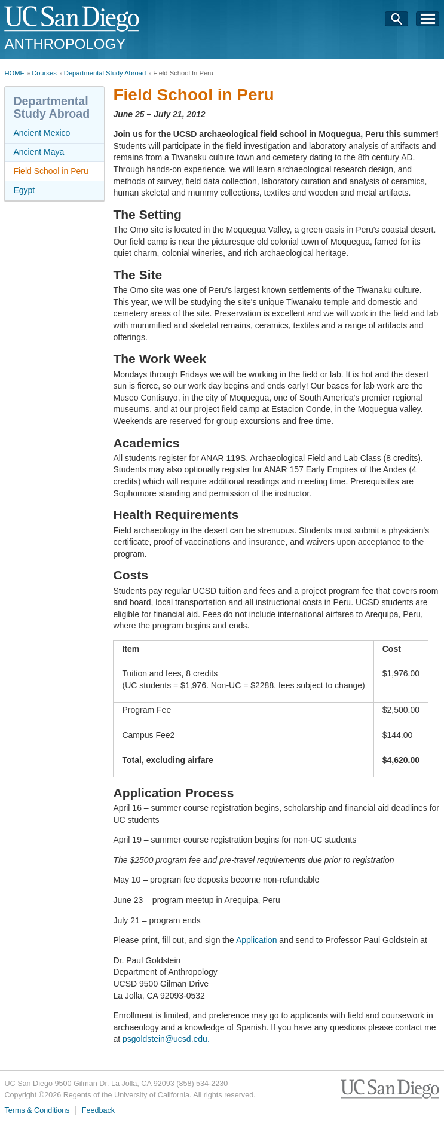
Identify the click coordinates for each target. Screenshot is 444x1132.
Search (397, 22)
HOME (14, 73)
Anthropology (64, 44)
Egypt (24, 190)
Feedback (98, 1110)
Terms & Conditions (36, 1110)
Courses (44, 73)
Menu (428, 22)
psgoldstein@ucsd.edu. (166, 1038)
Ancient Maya (38, 152)
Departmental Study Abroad (105, 73)
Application (256, 940)
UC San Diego (72, 19)
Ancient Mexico (41, 133)
